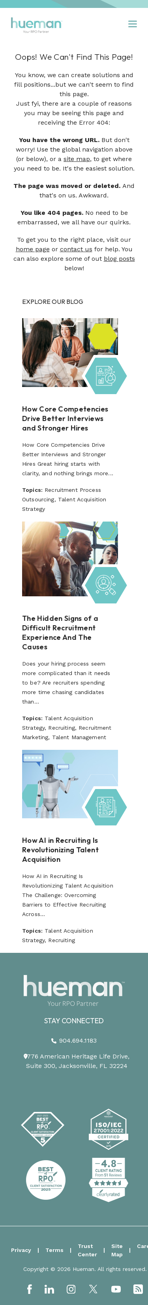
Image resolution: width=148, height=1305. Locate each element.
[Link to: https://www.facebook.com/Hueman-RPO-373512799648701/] (29, 1289)
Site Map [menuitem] (117, 1250)
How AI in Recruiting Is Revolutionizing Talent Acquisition (60, 850)
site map (77, 159)
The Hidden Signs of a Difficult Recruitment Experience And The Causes (60, 632)
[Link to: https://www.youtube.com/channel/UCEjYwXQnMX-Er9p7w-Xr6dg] (116, 1289)
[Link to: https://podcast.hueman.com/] (138, 1289)
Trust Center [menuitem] (87, 1250)
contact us (76, 249)
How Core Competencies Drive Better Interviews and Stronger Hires (65, 418)
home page (33, 249)
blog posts (119, 258)
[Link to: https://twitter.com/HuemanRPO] (93, 1289)
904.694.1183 (78, 1040)
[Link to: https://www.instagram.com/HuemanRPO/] (71, 1289)
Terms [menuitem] (54, 1250)
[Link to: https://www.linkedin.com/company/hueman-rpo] (49, 1289)
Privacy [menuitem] (21, 1250)
